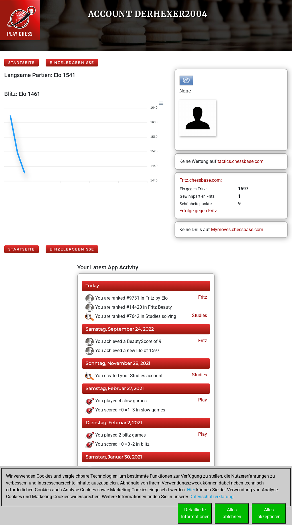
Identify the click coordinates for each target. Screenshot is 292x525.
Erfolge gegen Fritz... (199, 210)
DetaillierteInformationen (195, 513)
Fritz (202, 297)
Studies (199, 315)
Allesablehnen (232, 513)
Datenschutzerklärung (211, 496)
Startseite (21, 62)
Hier (191, 489)
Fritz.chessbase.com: (200, 180)
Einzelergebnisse (72, 62)
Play (202, 400)
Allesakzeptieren (269, 513)
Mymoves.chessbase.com (237, 229)
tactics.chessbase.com (240, 161)
